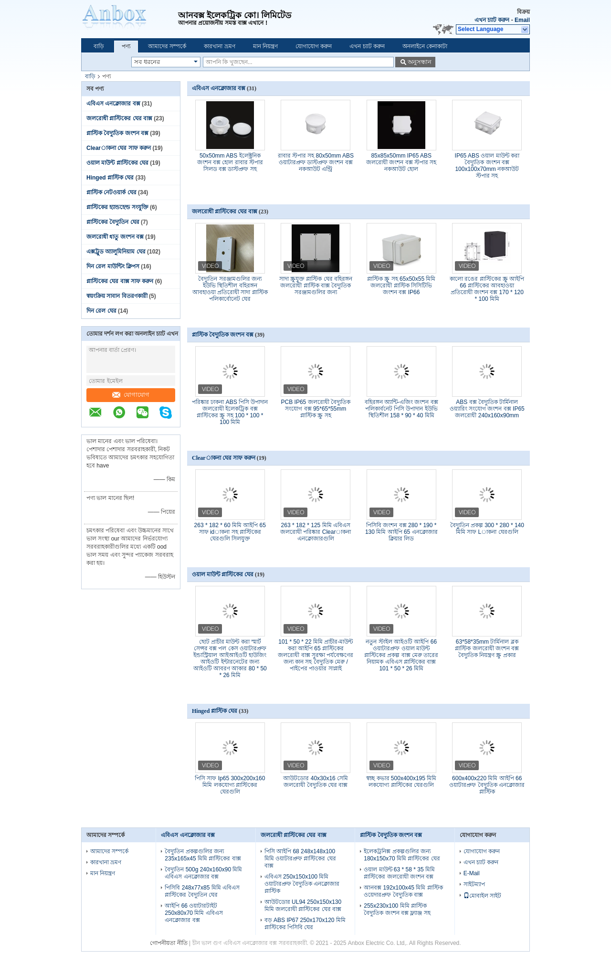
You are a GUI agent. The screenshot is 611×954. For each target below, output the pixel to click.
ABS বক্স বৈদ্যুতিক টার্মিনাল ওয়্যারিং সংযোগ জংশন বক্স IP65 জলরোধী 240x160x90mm (487, 409)
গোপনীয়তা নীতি (168, 943)
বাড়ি (99, 46)
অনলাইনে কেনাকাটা (424, 46)
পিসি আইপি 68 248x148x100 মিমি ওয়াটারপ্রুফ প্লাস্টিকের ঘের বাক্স (300, 858)
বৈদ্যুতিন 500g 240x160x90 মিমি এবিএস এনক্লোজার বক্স (203, 873)
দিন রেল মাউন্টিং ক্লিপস (112, 266)
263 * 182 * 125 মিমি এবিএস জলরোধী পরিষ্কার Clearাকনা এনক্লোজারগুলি (315, 532)
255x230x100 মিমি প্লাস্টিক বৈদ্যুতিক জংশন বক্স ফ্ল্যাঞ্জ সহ (397, 909)
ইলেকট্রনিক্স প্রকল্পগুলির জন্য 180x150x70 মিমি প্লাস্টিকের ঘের (402, 855)
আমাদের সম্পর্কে (167, 46)
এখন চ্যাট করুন (492, 20)
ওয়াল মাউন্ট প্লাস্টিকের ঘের (117, 162)
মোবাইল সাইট (482, 895)
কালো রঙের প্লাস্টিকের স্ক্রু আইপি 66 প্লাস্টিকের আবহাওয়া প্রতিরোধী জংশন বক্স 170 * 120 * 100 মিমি (487, 289)
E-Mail (472, 873)
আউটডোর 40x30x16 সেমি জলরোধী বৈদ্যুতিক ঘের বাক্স (315, 781)
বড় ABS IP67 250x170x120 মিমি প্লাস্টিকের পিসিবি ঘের (305, 924)
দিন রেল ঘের (101, 310)
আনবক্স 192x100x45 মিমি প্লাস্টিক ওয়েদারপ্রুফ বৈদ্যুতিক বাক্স (403, 891)
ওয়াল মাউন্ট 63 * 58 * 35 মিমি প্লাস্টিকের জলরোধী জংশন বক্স (399, 873)
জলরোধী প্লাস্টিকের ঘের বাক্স (119, 118)
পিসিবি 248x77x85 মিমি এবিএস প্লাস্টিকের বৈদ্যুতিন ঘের (202, 891)
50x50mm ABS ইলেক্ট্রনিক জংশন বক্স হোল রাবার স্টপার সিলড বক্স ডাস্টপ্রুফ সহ (230, 162)
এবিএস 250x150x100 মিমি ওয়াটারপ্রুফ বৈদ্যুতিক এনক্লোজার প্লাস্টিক (302, 883)
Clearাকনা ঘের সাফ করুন (118, 148)
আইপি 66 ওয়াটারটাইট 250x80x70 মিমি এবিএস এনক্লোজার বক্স (193, 912)
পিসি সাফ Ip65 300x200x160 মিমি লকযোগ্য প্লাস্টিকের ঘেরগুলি (230, 785)
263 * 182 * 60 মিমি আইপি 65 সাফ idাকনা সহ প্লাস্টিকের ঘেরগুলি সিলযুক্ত (230, 532)
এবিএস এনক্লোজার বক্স (113, 103)
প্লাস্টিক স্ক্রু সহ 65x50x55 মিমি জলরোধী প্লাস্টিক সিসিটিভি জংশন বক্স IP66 (401, 286)
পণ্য (126, 46)
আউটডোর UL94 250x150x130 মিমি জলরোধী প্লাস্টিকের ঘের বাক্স (302, 905)
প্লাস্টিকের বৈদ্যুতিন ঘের (112, 222)
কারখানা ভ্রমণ (219, 46)
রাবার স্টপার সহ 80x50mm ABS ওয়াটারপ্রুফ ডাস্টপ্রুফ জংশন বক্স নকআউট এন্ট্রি (316, 162)
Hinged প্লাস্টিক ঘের (110, 177)
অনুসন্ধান (420, 61)
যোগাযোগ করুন (313, 46)
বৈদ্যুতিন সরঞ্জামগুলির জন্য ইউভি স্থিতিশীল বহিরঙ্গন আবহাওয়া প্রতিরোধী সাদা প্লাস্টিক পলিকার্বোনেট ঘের (230, 289)
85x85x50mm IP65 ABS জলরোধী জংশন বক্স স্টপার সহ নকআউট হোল (401, 162)
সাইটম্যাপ (474, 884)
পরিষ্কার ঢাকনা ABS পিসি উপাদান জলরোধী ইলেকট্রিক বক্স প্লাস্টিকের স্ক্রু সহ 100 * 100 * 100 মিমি (230, 412)
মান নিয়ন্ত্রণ (265, 46)
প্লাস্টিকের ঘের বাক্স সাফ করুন (119, 281)
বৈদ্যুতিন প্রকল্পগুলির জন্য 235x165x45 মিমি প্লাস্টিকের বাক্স (203, 855)
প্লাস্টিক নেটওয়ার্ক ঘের (111, 192)
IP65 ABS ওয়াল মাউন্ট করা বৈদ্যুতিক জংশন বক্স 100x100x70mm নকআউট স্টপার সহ (487, 165)
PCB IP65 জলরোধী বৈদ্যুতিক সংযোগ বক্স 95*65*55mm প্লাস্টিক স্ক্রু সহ (315, 409)
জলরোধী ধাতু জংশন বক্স (115, 236)
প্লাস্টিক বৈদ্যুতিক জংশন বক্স (117, 133)
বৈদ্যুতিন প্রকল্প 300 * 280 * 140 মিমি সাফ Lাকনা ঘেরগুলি (487, 528)
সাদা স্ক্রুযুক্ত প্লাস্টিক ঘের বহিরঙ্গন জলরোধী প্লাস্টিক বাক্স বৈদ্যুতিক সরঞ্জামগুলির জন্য (315, 286)
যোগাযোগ (130, 394)
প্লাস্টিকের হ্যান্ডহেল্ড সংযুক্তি (117, 207)
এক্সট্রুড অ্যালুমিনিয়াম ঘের (116, 251)
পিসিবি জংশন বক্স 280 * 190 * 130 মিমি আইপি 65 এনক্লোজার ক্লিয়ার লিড (401, 532)
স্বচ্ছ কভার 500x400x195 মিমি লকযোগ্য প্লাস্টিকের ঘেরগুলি (401, 781)
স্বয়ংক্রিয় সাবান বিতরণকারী (116, 296)
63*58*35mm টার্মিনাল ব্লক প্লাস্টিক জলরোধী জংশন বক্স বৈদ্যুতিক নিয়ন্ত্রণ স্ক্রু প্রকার (487, 648)
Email (522, 20)
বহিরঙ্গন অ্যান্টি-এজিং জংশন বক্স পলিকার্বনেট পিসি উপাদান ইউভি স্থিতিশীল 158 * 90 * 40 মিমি (401, 409)
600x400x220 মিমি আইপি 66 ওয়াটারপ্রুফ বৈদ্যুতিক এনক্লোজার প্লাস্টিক (487, 785)
